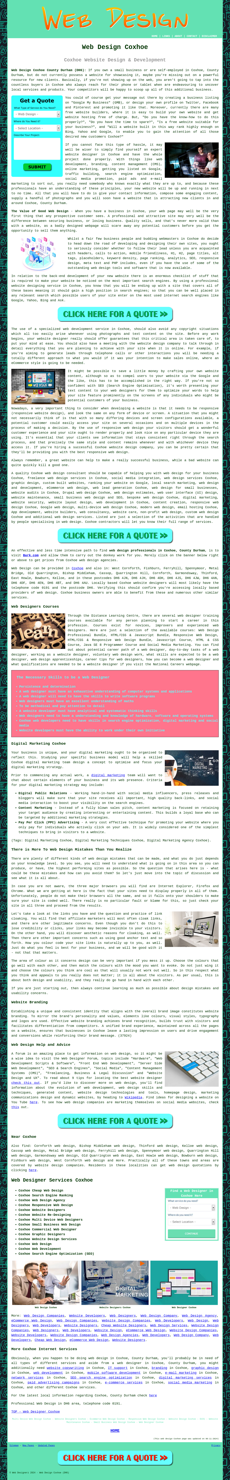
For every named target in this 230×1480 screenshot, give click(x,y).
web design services (183, 478)
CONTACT (192, 36)
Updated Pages (46, 1445)
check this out (25, 1083)
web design (209, 512)
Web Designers (123, 1316)
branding (159, 1368)
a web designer (127, 1363)
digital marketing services (185, 1378)
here (33, 1102)
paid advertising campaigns (53, 1382)
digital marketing (108, 775)
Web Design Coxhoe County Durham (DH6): (48, 70)
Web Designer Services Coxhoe (52, 1180)
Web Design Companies (44, 1316)
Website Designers (80, 1325)
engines (141, 290)
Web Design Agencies (119, 1335)
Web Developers (169, 1320)
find (26, 1146)
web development (48, 1373)
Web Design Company (159, 1316)
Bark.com (30, 555)
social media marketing (190, 1382)
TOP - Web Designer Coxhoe (35, 1412)
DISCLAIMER (209, 36)
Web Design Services (168, 1325)
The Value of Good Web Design (39, 211)
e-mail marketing (181, 1373)
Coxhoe (77, 568)
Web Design (21, 568)
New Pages (28, 1445)
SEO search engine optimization (101, 1378)
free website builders (86, 112)
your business (124, 400)
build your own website (178, 112)
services (19, 597)
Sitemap (14, 1445)
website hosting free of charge (96, 117)
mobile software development (114, 1373)
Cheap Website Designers (123, 1325)
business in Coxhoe (126, 211)
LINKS (166, 36)
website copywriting (65, 1368)
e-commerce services (123, 1382)
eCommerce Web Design (31, 1320)
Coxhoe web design (48, 473)
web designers (124, 390)
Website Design (108, 1330)
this (15, 1107)
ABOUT (178, 36)
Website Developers (87, 1316)
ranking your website (108, 483)
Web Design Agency (199, 1316)
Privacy (215, 1445)
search (43, 295)
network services (27, 1378)
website (96, 75)
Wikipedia (133, 1097)
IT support (118, 1368)
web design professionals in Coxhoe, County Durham (157, 550)
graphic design (205, 1368)
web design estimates (133, 493)
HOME (155, 36)
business (160, 460)
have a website (127, 198)
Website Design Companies (126, 1320)
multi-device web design (100, 507)
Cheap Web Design (50, 1340)
